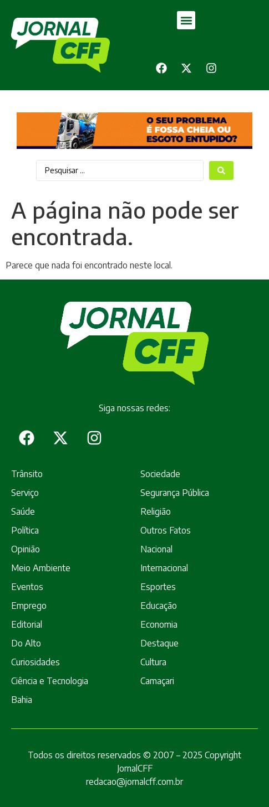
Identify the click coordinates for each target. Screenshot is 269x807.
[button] (186, 20)
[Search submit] (221, 170)
